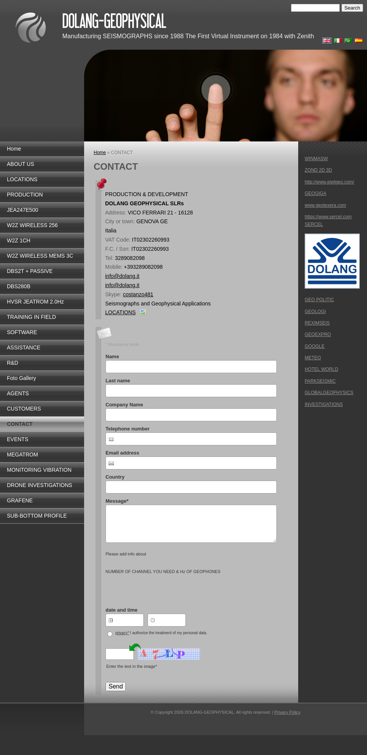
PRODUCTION (25, 195)
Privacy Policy (287, 712)
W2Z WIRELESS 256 (32, 225)
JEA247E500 (22, 210)
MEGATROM (22, 454)
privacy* (122, 633)
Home (14, 149)
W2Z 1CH (18, 240)
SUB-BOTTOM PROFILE (37, 516)
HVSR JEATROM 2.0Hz (35, 302)
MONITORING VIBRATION (39, 470)
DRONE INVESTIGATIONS (39, 485)
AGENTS (18, 393)
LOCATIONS (22, 179)
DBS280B (18, 286)
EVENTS (17, 439)
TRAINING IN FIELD (31, 317)
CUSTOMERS (24, 409)
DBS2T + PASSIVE (30, 271)
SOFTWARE (22, 332)
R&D (12, 363)
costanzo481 (138, 294)
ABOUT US (20, 164)
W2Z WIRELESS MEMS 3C (40, 256)
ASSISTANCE (24, 347)
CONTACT (19, 424)
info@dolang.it (122, 276)
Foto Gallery (21, 378)
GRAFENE (20, 500)
